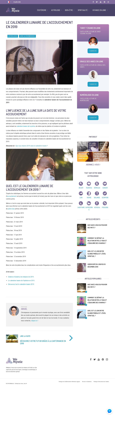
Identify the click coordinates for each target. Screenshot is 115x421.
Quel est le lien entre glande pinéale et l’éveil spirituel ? (97, 253)
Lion (81, 198)
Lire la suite (25, 336)
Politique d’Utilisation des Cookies (101, 381)
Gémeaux (97, 188)
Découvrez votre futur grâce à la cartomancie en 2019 (43, 342)
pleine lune (11, 209)
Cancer (105, 188)
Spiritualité (83, 10)
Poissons (105, 207)
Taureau (89, 188)
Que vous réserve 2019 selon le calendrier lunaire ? (32, 146)
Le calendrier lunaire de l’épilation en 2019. (21, 280)
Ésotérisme (41, 10)
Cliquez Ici (93, 51)
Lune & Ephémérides (27, 36)
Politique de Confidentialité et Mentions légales (69, 381)
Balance (97, 198)
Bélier (81, 188)
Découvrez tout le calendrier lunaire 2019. (21, 284)
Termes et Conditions (87, 381)
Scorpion (105, 198)
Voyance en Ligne (99, 10)
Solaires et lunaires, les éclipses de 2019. (21, 277)
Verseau (97, 207)
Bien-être (69, 10)
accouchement (11, 196)
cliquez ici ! (34, 321)
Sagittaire (81, 207)
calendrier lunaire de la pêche (26, 126)
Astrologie (12, 36)
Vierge (89, 198)
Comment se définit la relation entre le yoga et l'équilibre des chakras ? (97, 240)
